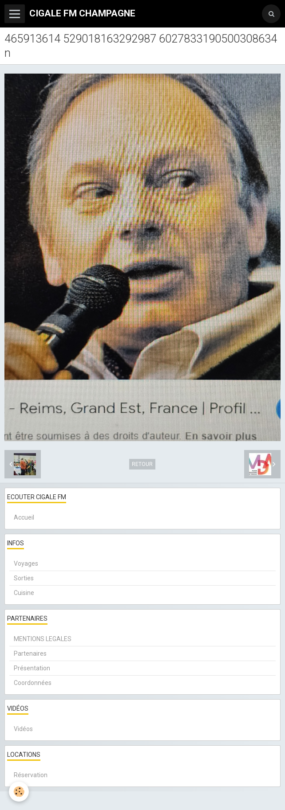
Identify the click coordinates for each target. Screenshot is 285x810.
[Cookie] (19, 792)
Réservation (31, 775)
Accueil (24, 517)
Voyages (26, 563)
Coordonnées (32, 682)
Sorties (24, 578)
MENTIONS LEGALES (42, 638)
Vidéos (23, 728)
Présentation (32, 668)
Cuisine (24, 592)
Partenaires (30, 653)
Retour (142, 464)
